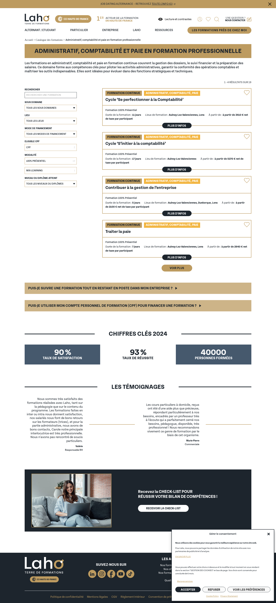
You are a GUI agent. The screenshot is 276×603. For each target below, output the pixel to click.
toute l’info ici (162, 3)
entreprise (110, 30)
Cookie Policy (212, 596)
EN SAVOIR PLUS (183, 557)
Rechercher (32, 89)
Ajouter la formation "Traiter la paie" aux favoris (247, 224)
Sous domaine (33, 102)
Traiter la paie (118, 231)
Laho (136, 30)
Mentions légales (97, 596)
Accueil (29, 39)
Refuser (214, 589)
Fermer (269, 4)
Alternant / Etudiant (40, 30)
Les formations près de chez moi (219, 30)
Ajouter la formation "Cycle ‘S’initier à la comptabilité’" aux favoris (247, 136)
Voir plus (177, 268)
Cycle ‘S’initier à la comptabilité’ (135, 143)
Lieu (27, 115)
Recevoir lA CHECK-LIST (163, 508)
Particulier (79, 30)
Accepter (188, 589)
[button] (268, 534)
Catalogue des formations (49, 39)
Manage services (185, 581)
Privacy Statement (229, 596)
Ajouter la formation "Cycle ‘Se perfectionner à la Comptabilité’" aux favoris (247, 93)
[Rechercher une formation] (51, 95)
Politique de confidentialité (66, 596)
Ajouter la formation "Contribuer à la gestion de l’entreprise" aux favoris (247, 180)
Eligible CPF (32, 141)
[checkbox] (51, 147)
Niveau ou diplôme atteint (41, 178)
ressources (164, 30)
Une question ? (238, 19)
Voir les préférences (249, 589)
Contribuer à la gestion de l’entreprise (140, 187)
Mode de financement (38, 128)
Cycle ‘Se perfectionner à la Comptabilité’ (144, 99)
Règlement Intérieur (133, 596)
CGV (114, 596)
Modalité (30, 155)
